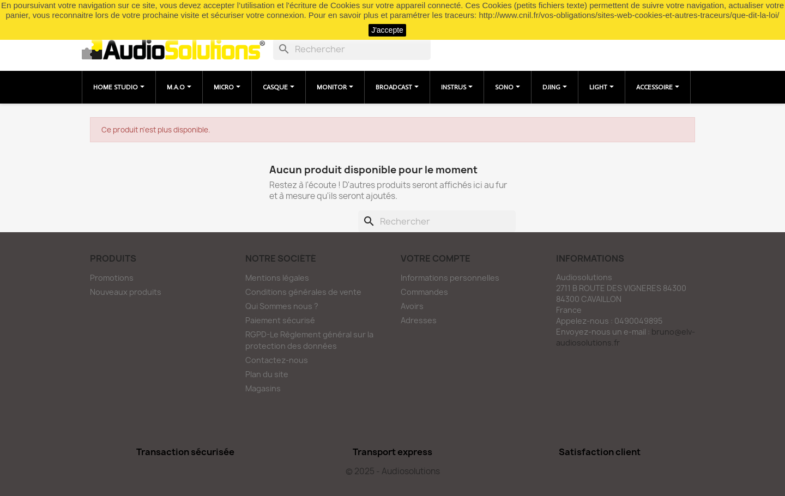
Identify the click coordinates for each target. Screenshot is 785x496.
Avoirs (412, 306)
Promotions (112, 278)
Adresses (419, 320)
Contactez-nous (276, 360)
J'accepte (387, 30)
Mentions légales (277, 278)
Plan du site (266, 374)
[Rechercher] (352, 49)
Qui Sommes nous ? (281, 306)
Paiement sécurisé (280, 320)
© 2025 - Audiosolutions (393, 471)
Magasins (263, 388)
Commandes (424, 292)
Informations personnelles (450, 278)
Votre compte (435, 258)
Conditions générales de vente (303, 292)
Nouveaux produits (125, 292)
